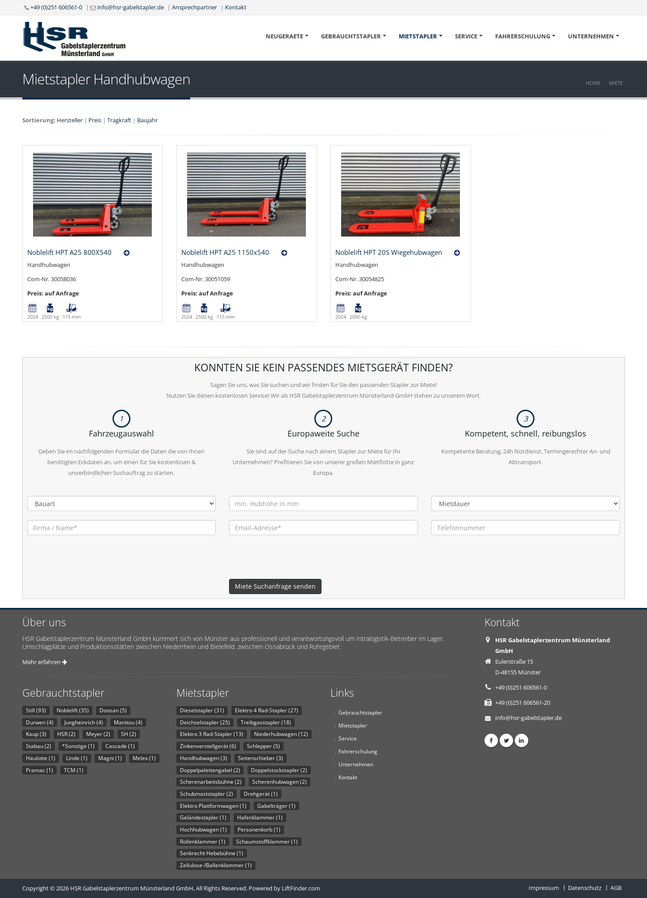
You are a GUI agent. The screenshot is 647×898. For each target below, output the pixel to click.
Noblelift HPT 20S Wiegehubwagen (388, 252)
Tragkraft (119, 120)
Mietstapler (418, 36)
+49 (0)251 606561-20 (522, 702)
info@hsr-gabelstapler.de (130, 7)
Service (466, 36)
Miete (616, 82)
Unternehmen (591, 36)
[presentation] (297, 561)
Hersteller (70, 120)
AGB (616, 888)
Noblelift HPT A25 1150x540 (225, 252)
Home (593, 82)
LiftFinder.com (301, 888)
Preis (94, 120)
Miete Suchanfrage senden (275, 586)
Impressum (544, 888)
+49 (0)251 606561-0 (56, 7)
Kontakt (235, 7)
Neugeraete (284, 36)
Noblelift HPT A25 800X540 (69, 252)
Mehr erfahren (44, 662)
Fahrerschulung (522, 36)
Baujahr (147, 120)
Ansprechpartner (194, 7)
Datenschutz (584, 888)
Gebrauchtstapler (351, 36)
